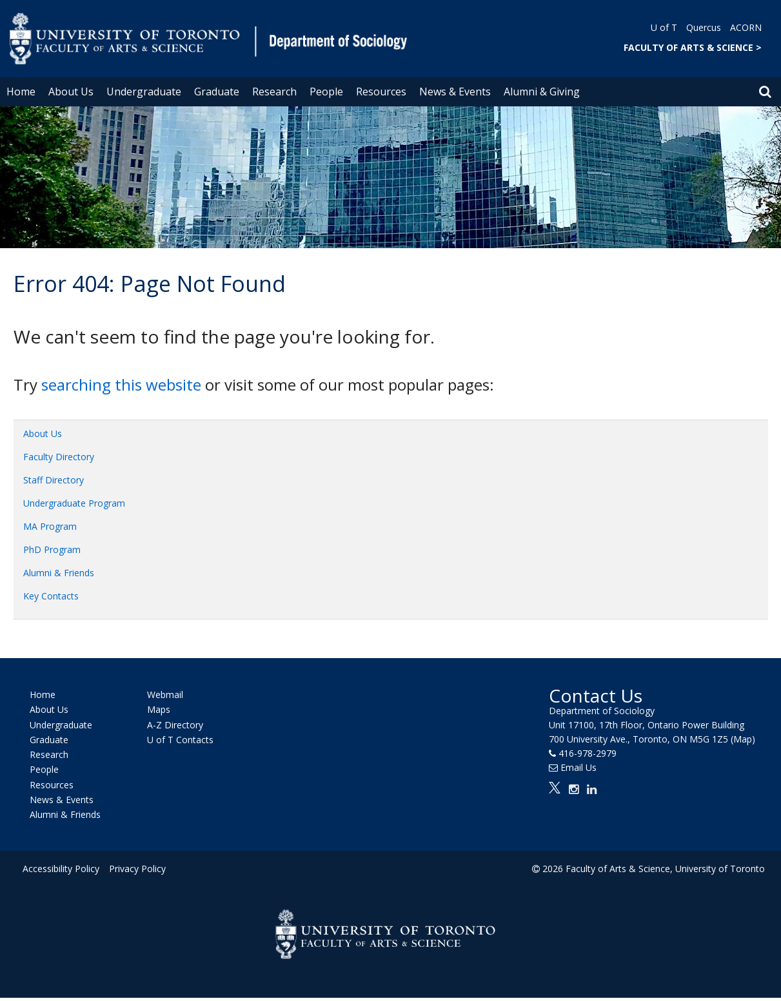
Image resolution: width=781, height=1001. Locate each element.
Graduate (216, 91)
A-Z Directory (175, 725)
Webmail (165, 694)
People (326, 91)
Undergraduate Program (74, 503)
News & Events (455, 91)
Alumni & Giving (542, 91)
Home (20, 91)
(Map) (743, 739)
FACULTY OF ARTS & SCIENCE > (693, 47)
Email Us (578, 767)
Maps (158, 710)
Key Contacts (51, 596)
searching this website (121, 384)
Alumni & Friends (58, 573)
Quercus (703, 27)
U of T (664, 27)
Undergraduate (143, 91)
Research (274, 91)
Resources (381, 91)
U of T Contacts (180, 740)
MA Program (50, 526)
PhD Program (52, 549)
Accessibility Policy (61, 868)
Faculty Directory (58, 457)
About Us (71, 91)
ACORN (746, 27)
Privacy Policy (136, 868)
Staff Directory (53, 480)
